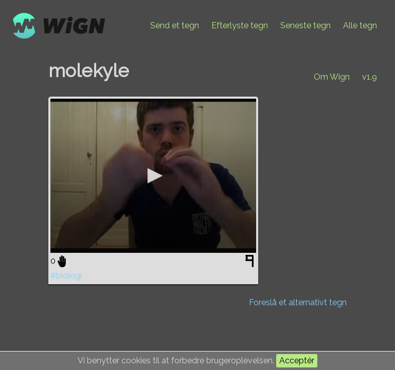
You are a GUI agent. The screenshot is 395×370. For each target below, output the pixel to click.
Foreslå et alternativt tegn (298, 302)
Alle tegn (360, 25)
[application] (153, 176)
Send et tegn (174, 25)
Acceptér (296, 360)
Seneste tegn (305, 25)
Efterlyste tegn (239, 25)
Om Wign (332, 77)
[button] (153, 175)
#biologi (66, 276)
